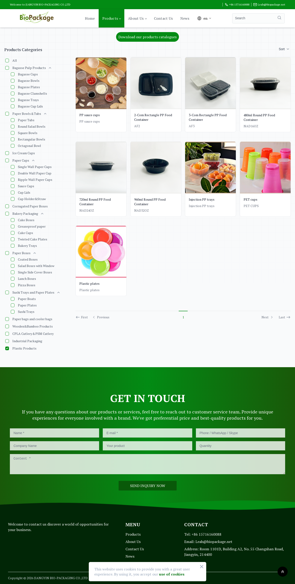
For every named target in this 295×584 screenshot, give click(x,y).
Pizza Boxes (26, 285)
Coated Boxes (28, 259)
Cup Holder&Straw (32, 199)
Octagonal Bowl (29, 145)
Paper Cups (20, 160)
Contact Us (163, 18)
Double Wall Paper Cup (34, 173)
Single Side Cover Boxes (35, 272)
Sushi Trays (26, 311)
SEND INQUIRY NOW (147, 485)
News (184, 18)
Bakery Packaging (25, 213)
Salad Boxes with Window (36, 266)
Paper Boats (27, 299)
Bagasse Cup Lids (30, 106)
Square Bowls (27, 133)
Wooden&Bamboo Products (32, 326)
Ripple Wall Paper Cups (35, 179)
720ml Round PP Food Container (95, 201)
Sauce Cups (26, 186)
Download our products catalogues (147, 36)
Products (111, 18)
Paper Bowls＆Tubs (26, 113)
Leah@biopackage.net (269, 4)
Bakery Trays (27, 245)
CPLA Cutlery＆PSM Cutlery (33, 333)
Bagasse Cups (28, 74)
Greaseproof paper (32, 226)
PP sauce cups (89, 115)
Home (90, 18)
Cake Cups (25, 233)
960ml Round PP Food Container (150, 202)
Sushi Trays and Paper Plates (33, 292)
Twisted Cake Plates (32, 239)
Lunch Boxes (27, 278)
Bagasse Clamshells (32, 93)
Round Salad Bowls (31, 126)
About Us (137, 18)
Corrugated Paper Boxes (30, 206)
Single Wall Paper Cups (35, 167)
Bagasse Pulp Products (29, 68)
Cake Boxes (26, 220)
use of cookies (171, 574)
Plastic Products (24, 348)
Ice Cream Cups (23, 153)
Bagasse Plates (29, 87)
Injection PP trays (201, 203)
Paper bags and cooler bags (32, 319)
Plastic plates (89, 286)
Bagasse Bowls (28, 80)
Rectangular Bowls (31, 139)
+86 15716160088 (237, 4)
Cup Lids (24, 192)
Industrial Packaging (27, 341)
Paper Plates (27, 305)
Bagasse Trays (28, 100)
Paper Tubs (26, 120)
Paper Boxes (21, 253)
